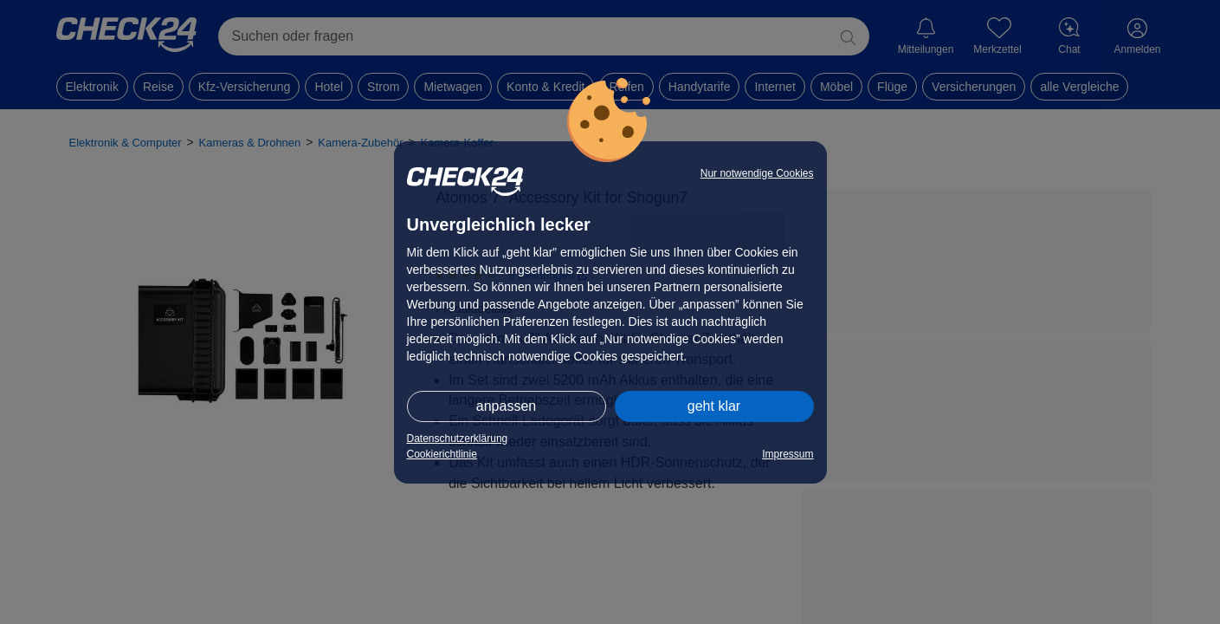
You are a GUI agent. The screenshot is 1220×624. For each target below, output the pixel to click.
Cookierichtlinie (442, 454)
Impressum (787, 454)
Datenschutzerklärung (457, 438)
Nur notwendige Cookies (757, 173)
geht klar (713, 406)
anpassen (506, 406)
